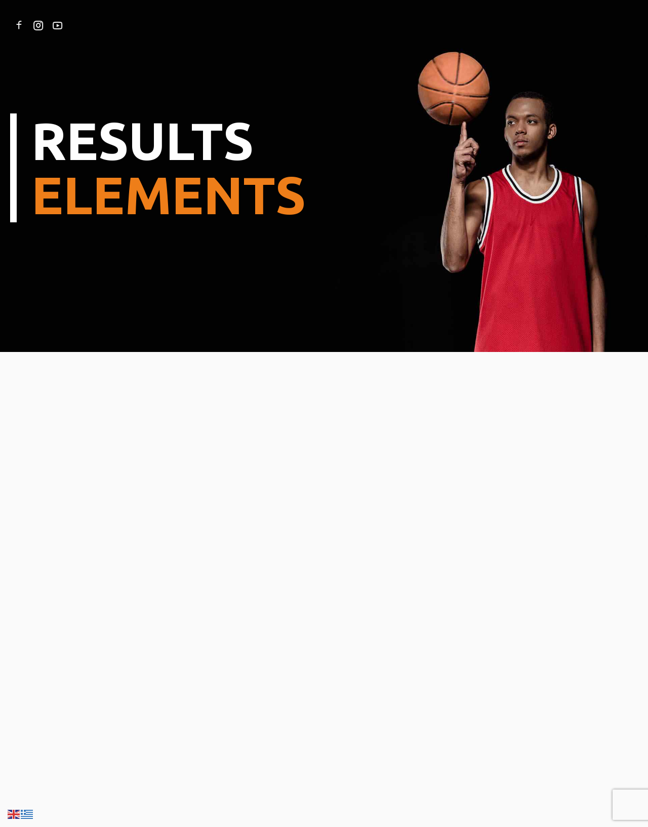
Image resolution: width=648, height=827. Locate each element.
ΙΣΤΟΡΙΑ (301, 25)
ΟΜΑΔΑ (263, 25)
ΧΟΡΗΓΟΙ (398, 25)
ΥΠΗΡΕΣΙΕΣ (219, 25)
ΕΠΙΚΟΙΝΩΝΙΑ (449, 25)
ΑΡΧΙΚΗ (99, 25)
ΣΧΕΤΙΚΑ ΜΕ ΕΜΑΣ (155, 25)
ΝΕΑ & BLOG (349, 25)
